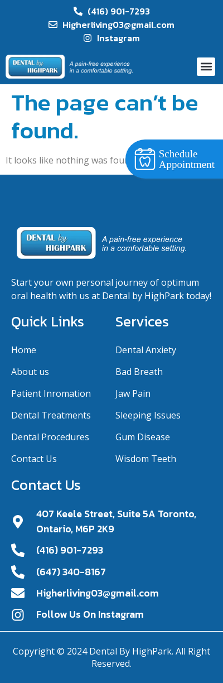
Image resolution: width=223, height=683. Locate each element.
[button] (206, 66)
